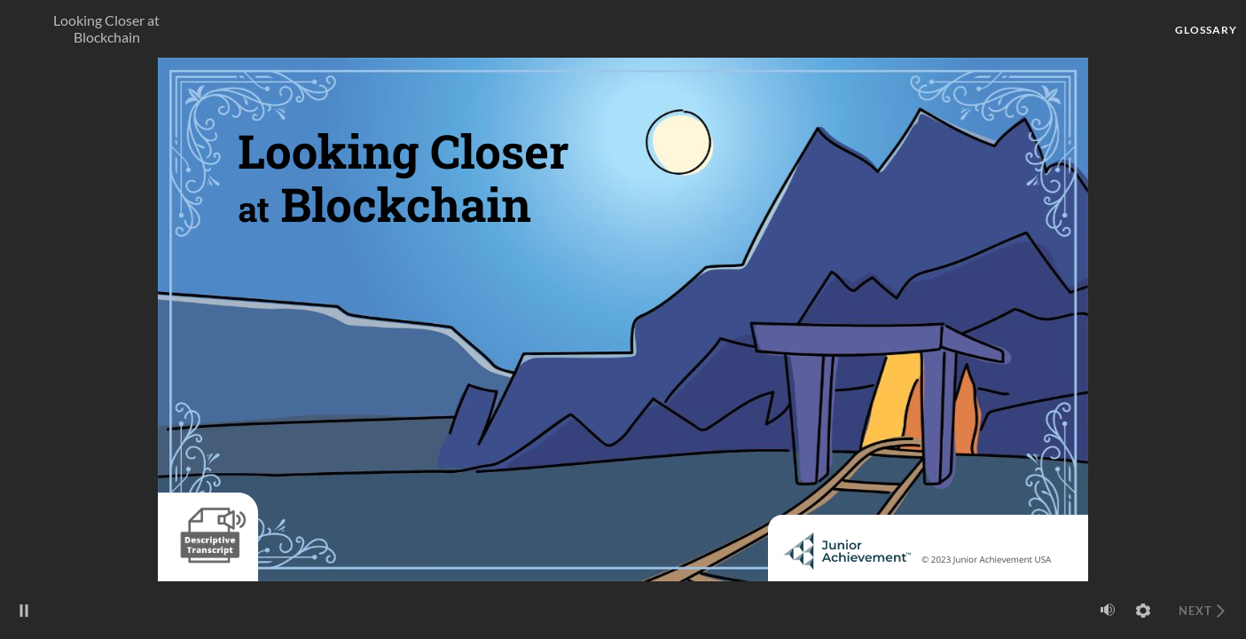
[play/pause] (24, 611)
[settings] (1143, 610)
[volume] (1107, 609)
